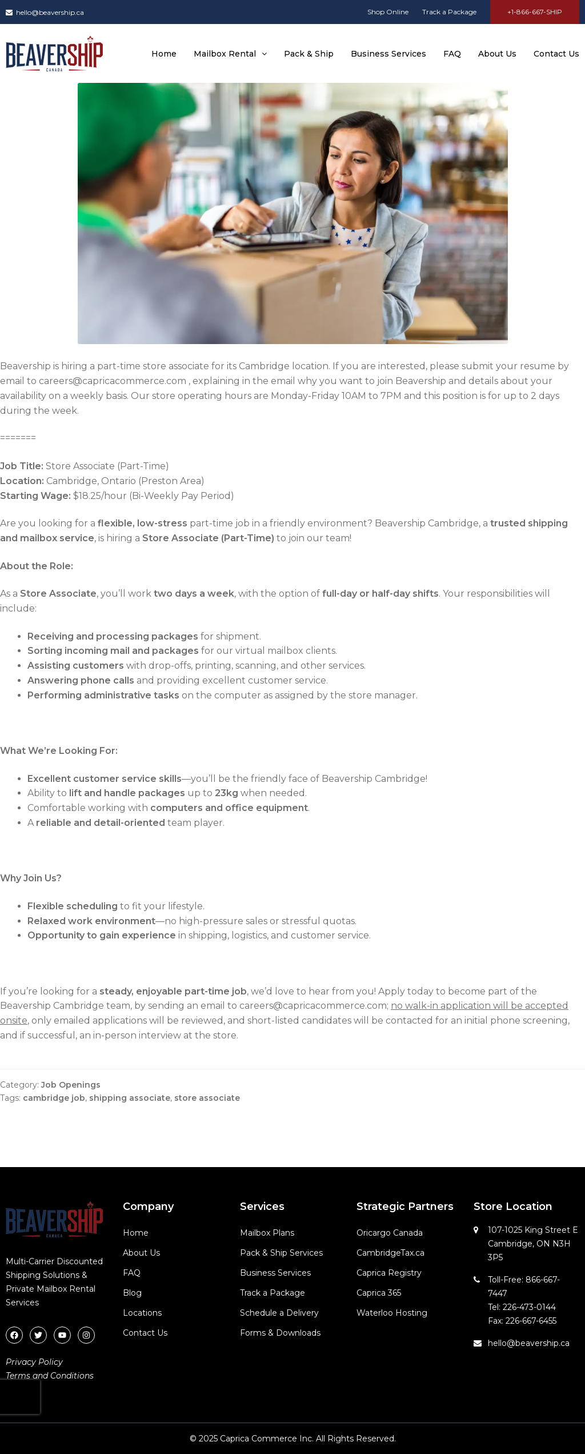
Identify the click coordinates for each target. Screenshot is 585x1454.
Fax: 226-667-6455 (522, 1321)
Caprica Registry (389, 1273)
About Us (497, 54)
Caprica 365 (378, 1293)
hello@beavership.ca (45, 12)
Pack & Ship (309, 54)
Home (164, 54)
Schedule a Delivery (279, 1313)
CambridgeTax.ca (390, 1253)
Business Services (388, 54)
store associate (207, 1098)
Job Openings (71, 1085)
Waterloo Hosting (391, 1313)
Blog (132, 1293)
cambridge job (54, 1098)
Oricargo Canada (389, 1233)
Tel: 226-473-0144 (522, 1307)
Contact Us (556, 54)
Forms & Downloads (280, 1333)
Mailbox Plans (267, 1233)
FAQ (452, 54)
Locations (142, 1313)
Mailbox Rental (230, 54)
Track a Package (449, 11)
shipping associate (129, 1098)
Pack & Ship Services (281, 1253)
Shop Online (387, 11)
